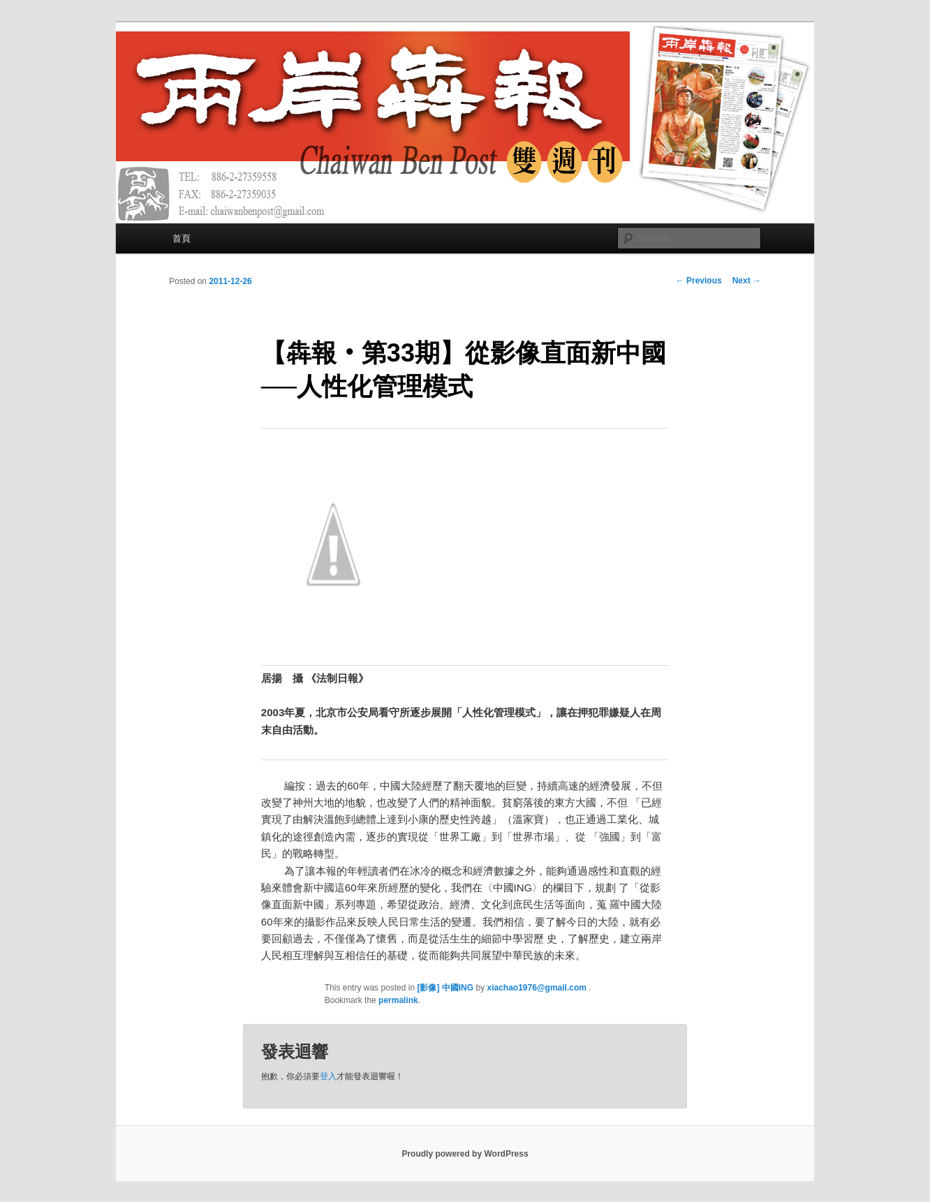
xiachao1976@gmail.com (538, 988)
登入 (328, 1076)
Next (746, 280)
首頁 (181, 238)
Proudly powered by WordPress (464, 1154)
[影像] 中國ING (445, 988)
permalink (398, 1000)
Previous (699, 280)
